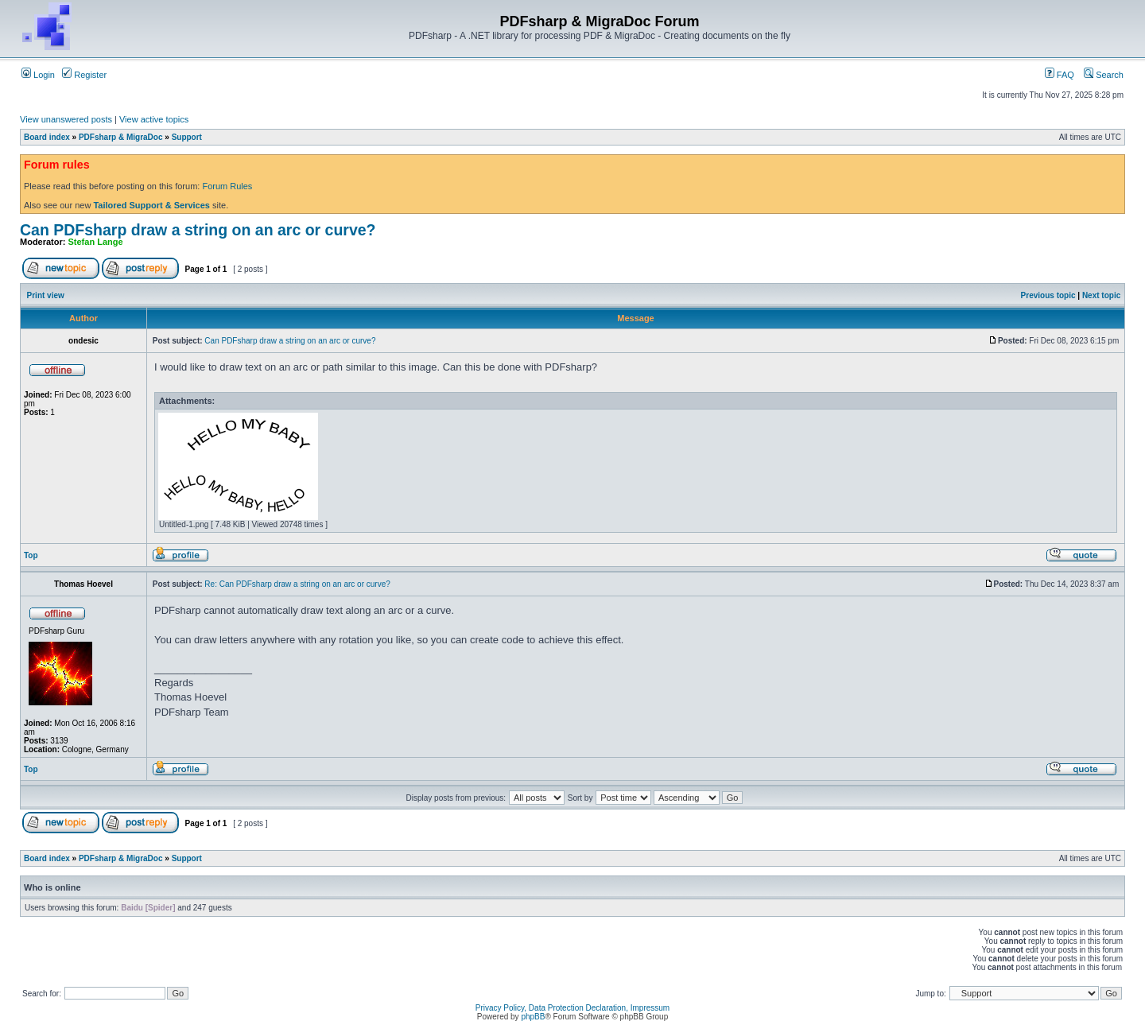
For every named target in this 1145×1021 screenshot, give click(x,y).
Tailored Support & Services (151, 205)
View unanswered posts (66, 119)
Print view (45, 295)
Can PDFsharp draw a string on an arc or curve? (198, 230)
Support (187, 137)
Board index (47, 137)
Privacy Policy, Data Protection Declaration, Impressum (572, 1008)
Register (84, 75)
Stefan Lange (95, 242)
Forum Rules (227, 186)
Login (38, 75)
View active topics (153, 119)
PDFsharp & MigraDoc (121, 137)
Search (1104, 75)
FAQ (1059, 75)
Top (31, 555)
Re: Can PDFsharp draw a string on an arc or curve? (297, 584)
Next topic (1101, 295)
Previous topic (1048, 295)
